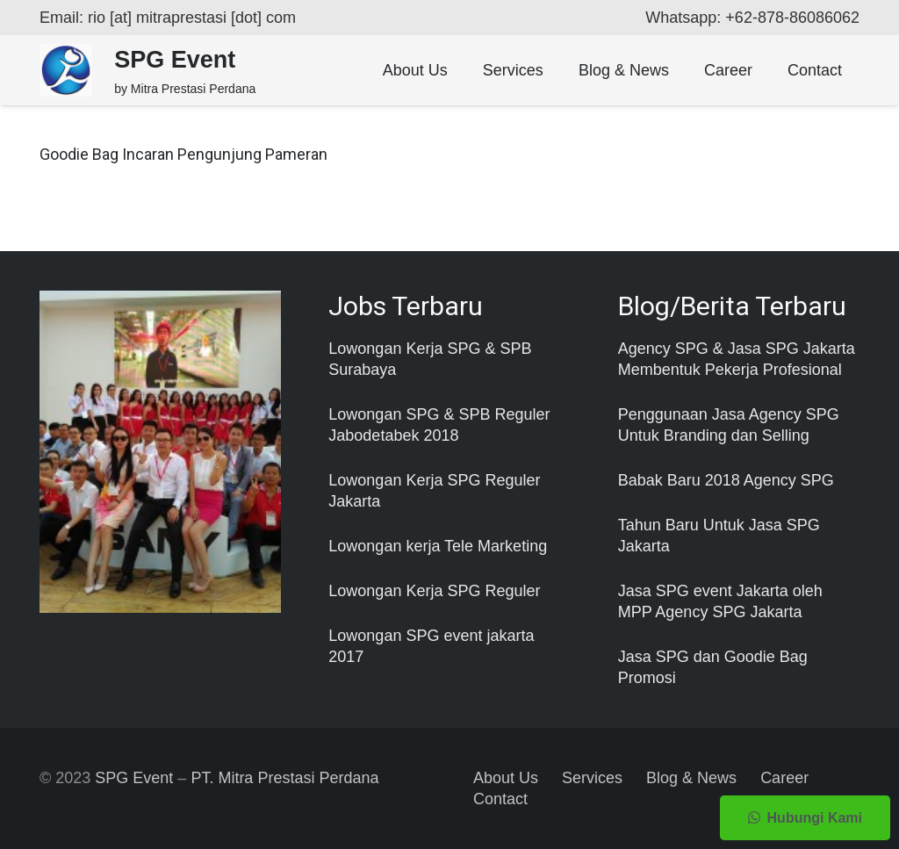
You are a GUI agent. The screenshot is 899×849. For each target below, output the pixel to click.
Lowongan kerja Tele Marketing (437, 546)
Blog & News (691, 778)
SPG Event (134, 778)
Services (592, 778)
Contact (500, 799)
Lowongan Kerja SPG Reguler (434, 591)
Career (784, 778)
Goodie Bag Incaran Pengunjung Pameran (183, 154)
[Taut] (66, 70)
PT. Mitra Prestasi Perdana (284, 778)
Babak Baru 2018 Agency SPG (726, 480)
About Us (505, 778)
